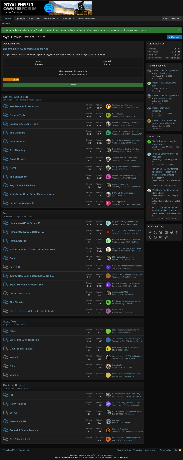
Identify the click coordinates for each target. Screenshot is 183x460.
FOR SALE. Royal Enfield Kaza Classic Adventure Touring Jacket (139, 347)
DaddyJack (135, 204)
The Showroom (18, 176)
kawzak (135, 233)
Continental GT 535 (120, 292)
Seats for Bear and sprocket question (127, 274)
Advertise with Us (124, 450)
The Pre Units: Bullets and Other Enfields (32, 311)
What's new (49, 18)
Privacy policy (165, 450)
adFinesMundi (138, 432)
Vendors (14, 375)
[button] (58, 18)
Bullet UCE (15, 267)
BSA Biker (137, 396)
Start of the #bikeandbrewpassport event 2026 (131, 140)
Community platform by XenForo (91, 455)
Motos (7, 213)
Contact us (137, 450)
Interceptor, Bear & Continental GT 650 (32, 276)
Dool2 (133, 178)
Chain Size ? (117, 310)
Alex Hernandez (172, 57)
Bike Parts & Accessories (24, 339)
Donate (73, 85)
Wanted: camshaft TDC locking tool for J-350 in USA (133, 356)
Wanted (14, 357)
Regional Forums (14, 385)
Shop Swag (34, 18)
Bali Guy (128, 312)
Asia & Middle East (20, 439)
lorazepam (136, 251)
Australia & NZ (18, 421)
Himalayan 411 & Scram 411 (26, 223)
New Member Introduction (24, 106)
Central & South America (24, 430)
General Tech (17, 115)
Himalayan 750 (18, 240)
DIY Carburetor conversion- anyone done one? (131, 301)
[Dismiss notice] (179, 30)
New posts (5, 23)
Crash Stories (17, 159)
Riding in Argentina (120, 429)
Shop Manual (117, 114)
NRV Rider (132, 286)
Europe (13, 412)
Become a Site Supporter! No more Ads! (26, 48)
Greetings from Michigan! (122, 105)
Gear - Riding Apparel (21, 348)
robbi (126, 350)
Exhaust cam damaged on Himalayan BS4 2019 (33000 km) (137, 438)
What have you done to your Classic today (129, 248)
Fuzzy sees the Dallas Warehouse (126, 167)
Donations (66, 18)
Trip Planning (17, 150)
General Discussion (15, 96)
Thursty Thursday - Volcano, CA (125, 131)
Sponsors (20, 18)
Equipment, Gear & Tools (24, 124)
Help (175, 450)
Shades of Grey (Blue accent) (15, 450)
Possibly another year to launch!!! (126, 239)
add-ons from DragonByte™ (85, 457)
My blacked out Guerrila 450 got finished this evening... (135, 175)
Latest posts (154, 136)
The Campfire (17, 132)
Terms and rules (150, 450)
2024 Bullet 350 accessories (124, 257)
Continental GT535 (20, 293)
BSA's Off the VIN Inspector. (124, 193)
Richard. (130, 303)
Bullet (13, 258)
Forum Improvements (22, 203)
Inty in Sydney (136, 341)
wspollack (135, 405)
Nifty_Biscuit (130, 359)
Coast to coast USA (120, 184)
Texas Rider (130, 376)
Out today (116, 420)
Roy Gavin (128, 440)
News (13, 168)
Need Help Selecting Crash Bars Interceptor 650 (132, 123)
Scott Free (128, 368)
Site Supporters (118, 202)
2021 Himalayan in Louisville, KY (125, 330)
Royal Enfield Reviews (22, 185)
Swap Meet (10, 321)
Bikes (13, 331)
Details (125, 457)
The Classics (17, 302)
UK (11, 395)
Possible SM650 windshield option (126, 283)
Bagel (135, 224)
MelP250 (127, 268)
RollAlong (136, 242)
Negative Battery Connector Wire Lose (128, 222)
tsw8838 (126, 332)
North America (18, 404)
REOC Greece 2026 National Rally (126, 411)
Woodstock (134, 152)
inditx (134, 277)
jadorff (127, 423)
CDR (134, 116)
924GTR (135, 108)
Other (13, 366)
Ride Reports (17, 141)
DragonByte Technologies (113, 457)
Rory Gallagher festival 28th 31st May (127, 149)
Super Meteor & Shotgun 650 (26, 284)
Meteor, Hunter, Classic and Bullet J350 (32, 249)
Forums (7, 18)
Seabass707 (137, 134)
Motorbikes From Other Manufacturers (32, 194)
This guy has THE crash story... (125, 158)
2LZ (134, 125)
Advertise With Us (86, 18)
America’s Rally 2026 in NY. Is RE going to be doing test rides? (138, 403)
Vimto (133, 160)
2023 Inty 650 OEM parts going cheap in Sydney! (132, 338)
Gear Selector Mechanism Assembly (127, 266)
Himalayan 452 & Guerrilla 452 (27, 232)
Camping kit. (117, 365)
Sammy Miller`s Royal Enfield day (126, 394)
